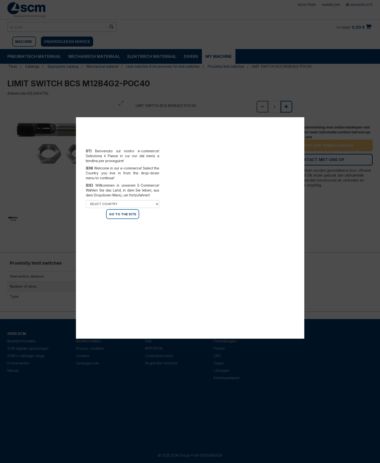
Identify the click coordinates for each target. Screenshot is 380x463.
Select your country (122, 145)
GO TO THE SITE (122, 214)
